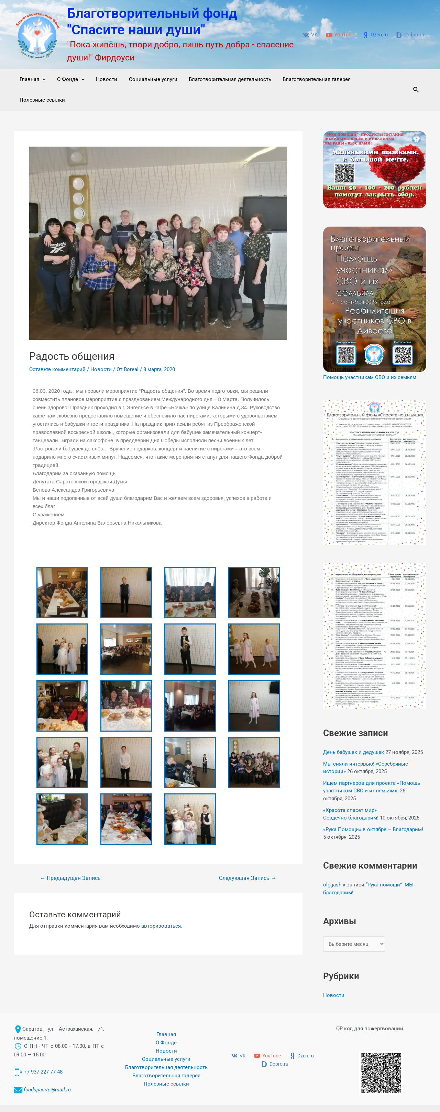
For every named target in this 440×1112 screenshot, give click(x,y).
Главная (32, 79)
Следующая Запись (247, 857)
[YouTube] (340, 35)
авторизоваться (161, 905)
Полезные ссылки (377, 79)
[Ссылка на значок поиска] (415, 79)
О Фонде (69, 79)
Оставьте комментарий (57, 349)
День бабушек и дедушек (353, 732)
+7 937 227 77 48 (43, 1051)
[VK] (310, 35)
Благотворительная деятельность (225, 79)
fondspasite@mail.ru (47, 1069)
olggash (332, 864)
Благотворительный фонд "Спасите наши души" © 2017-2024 (324, 1098)
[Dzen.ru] (375, 35)
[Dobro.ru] (410, 35)
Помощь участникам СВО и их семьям (369, 357)
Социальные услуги (149, 79)
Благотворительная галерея (310, 79)
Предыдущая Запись (70, 857)
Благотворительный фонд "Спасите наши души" (152, 21)
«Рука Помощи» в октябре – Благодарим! (373, 809)
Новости (103, 79)
